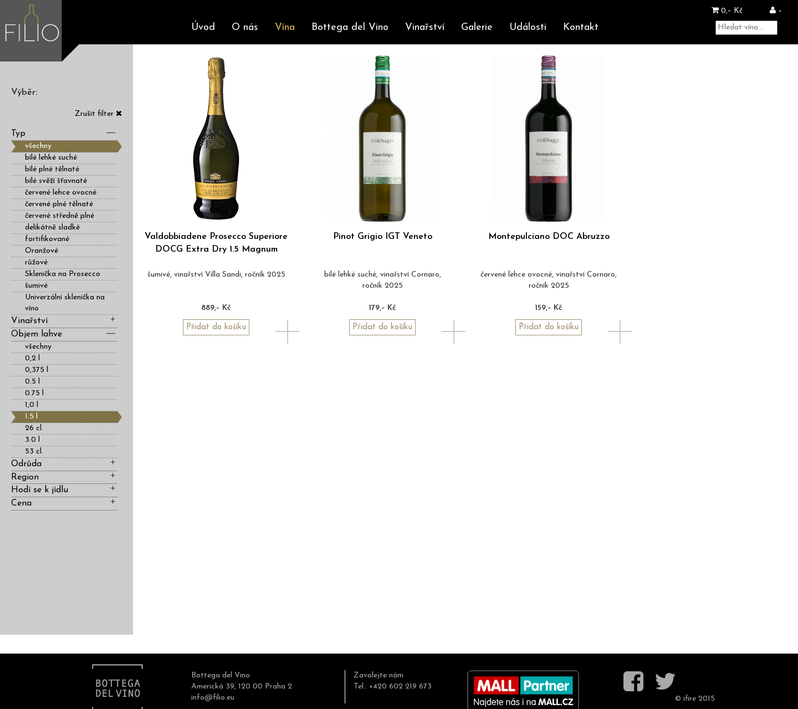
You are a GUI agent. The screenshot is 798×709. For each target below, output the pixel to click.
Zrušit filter (98, 114)
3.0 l (32, 440)
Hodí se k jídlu (64, 489)
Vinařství (424, 27)
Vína (285, 27)
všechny (38, 146)
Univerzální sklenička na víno (65, 303)
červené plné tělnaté (59, 204)
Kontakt (580, 27)
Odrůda (64, 463)
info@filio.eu (212, 697)
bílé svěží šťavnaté (56, 181)
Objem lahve (64, 333)
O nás (245, 27)
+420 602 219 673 (400, 686)
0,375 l (36, 370)
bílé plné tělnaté (52, 169)
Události (527, 27)
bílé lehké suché (51, 158)
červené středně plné (59, 216)
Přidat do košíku (216, 327)
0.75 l (34, 393)
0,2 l (32, 358)
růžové (36, 262)
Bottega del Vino (349, 27)
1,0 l (31, 405)
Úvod (203, 27)
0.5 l (32, 382)
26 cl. (34, 428)
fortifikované (47, 239)
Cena (64, 502)
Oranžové (41, 251)
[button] (775, 11)
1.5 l (31, 416)
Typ (64, 132)
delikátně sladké (52, 227)
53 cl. (34, 451)
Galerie (477, 27)
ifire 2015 (699, 699)
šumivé (36, 286)
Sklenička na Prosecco (62, 274)
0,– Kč (727, 11)
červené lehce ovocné (60, 192)
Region (64, 476)
